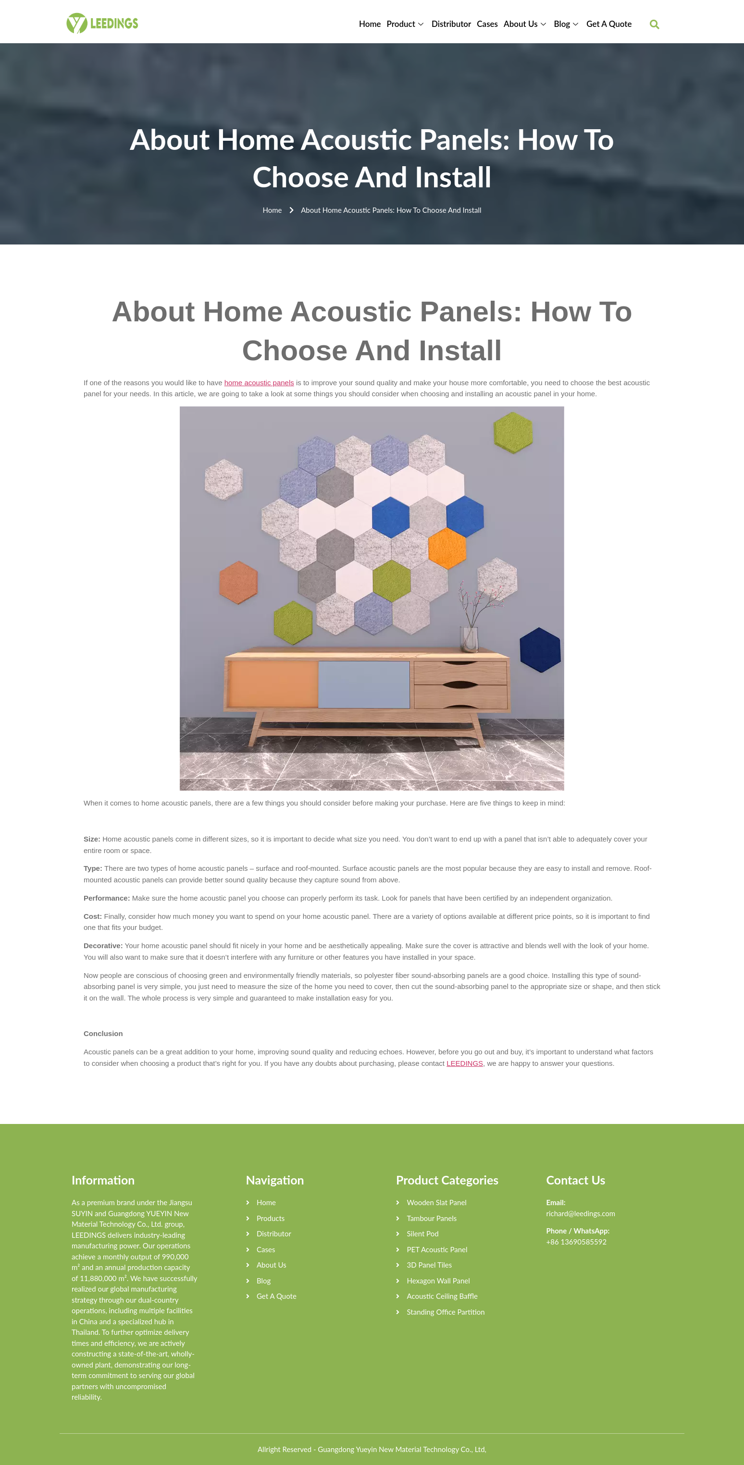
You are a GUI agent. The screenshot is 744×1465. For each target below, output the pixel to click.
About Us (526, 24)
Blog (567, 24)
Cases (487, 24)
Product (406, 24)
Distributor (451, 24)
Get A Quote (609, 24)
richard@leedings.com (581, 1213)
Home (370, 24)
